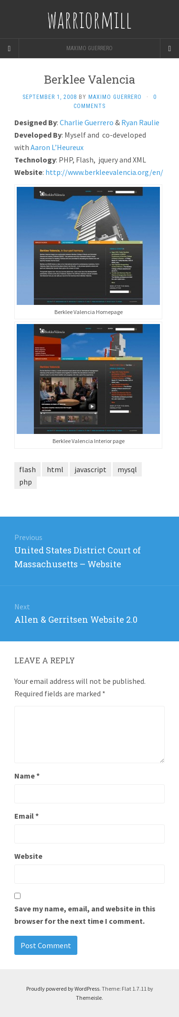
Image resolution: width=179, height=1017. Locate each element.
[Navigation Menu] (169, 48)
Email (26, 816)
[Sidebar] (9, 48)
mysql (127, 469)
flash (27, 469)
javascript (90, 469)
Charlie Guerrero (87, 122)
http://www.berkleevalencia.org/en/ (104, 172)
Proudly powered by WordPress (62, 988)
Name (27, 775)
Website (28, 856)
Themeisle (89, 997)
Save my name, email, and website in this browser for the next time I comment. (85, 915)
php (25, 482)
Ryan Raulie (140, 122)
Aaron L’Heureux (57, 147)
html (55, 469)
